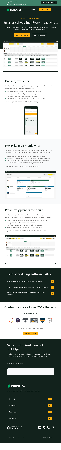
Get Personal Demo (22, 35)
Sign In (33, 9)
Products (12, 399)
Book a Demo (45, 9)
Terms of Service (23, 438)
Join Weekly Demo (39, 35)
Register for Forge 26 (48, 2)
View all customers (30, 313)
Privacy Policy (13, 438)
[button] (50, 399)
